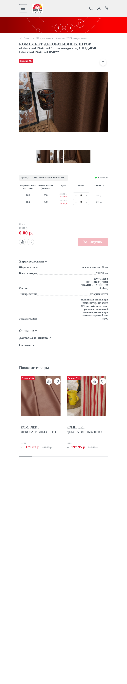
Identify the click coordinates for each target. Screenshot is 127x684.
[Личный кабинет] (99, 8)
